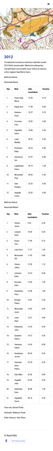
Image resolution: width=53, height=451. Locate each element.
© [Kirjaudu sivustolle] (5, 435)
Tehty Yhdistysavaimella (18, 441)
